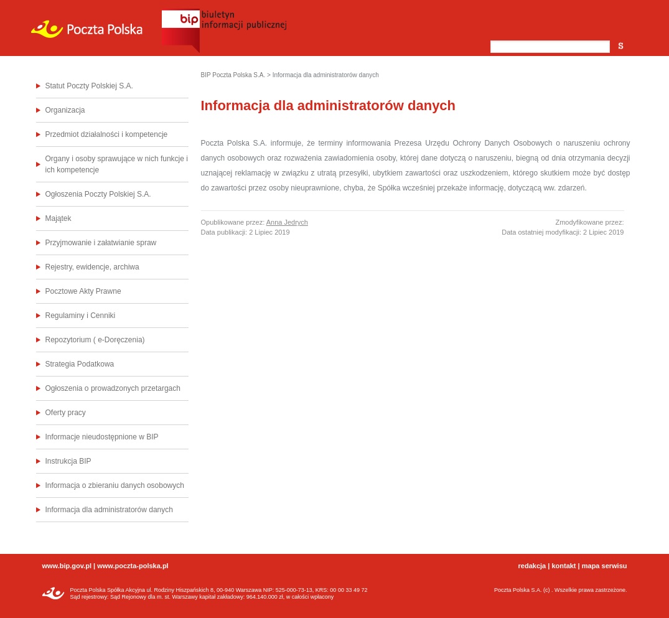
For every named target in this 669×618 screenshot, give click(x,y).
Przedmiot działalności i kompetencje (106, 134)
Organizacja (65, 110)
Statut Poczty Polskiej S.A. (89, 86)
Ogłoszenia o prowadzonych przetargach (112, 388)
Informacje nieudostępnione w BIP (102, 437)
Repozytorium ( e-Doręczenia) (95, 339)
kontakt (563, 565)
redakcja (532, 565)
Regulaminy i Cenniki (80, 315)
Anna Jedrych (287, 222)
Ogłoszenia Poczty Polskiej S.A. (98, 194)
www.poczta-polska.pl (133, 565)
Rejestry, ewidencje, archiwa (92, 267)
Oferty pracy (65, 412)
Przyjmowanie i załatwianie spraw (101, 242)
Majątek (58, 218)
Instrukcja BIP (68, 461)
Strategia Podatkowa (80, 364)
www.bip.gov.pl (66, 565)
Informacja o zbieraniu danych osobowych (114, 485)
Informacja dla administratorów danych (109, 509)
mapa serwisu (604, 565)
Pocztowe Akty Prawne (83, 291)
